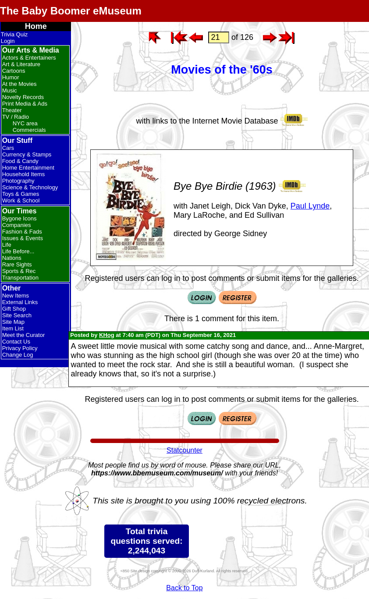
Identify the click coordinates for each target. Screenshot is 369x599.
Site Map (13, 322)
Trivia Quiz (14, 34)
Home (36, 26)
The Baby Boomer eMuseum (71, 11)
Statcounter (184, 450)
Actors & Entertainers (29, 57)
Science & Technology (30, 187)
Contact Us (16, 341)
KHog (106, 335)
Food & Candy (20, 161)
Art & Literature (21, 64)
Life (6, 244)
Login (8, 41)
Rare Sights (17, 264)
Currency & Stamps (27, 154)
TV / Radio (15, 116)
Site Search (17, 315)
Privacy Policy (20, 348)
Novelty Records (23, 97)
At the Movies (19, 84)
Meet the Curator (23, 335)
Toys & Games (20, 194)
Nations (11, 258)
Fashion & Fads (22, 231)
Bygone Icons (19, 218)
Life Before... (18, 251)
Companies (16, 225)
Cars (8, 148)
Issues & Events (22, 238)
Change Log (17, 354)
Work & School (21, 200)
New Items (15, 295)
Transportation (20, 277)
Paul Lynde (310, 206)
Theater (12, 110)
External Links (20, 302)
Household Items (23, 174)
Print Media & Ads (24, 103)
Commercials (29, 130)
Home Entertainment (28, 167)
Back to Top (184, 588)
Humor (10, 77)
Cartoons (13, 70)
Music (9, 90)
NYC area (25, 123)
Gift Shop (14, 308)
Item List (13, 328)
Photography (18, 180)
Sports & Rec (19, 271)
